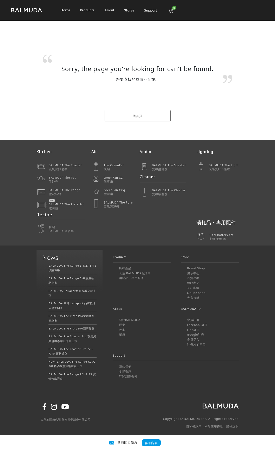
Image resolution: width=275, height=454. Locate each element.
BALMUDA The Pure (118, 204)
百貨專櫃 (193, 278)
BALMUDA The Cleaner (169, 192)
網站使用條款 (214, 426)
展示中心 (193, 273)
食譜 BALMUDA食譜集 (135, 273)
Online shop (196, 293)
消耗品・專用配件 (131, 278)
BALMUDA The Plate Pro (67, 206)
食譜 (67, 229)
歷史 (122, 325)
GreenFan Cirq (118, 192)
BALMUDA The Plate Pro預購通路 (71, 328)
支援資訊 (125, 372)
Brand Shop (196, 268)
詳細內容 (151, 443)
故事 (122, 330)
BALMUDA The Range (67, 192)
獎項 (122, 335)
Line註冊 (193, 330)
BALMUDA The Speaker (169, 167)
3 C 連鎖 (193, 288)
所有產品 (125, 268)
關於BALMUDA (129, 320)
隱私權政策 (194, 426)
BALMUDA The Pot (67, 179)
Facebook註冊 (197, 325)
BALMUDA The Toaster (67, 167)
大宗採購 (193, 298)
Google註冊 (195, 335)
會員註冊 (193, 320)
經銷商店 (193, 283)
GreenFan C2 (118, 179)
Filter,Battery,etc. (223, 234)
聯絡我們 (125, 367)
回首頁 (138, 116)
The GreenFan (118, 167)
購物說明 (232, 426)
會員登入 (193, 339)
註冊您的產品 (196, 344)
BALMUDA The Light (223, 167)
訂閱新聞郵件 (128, 377)
